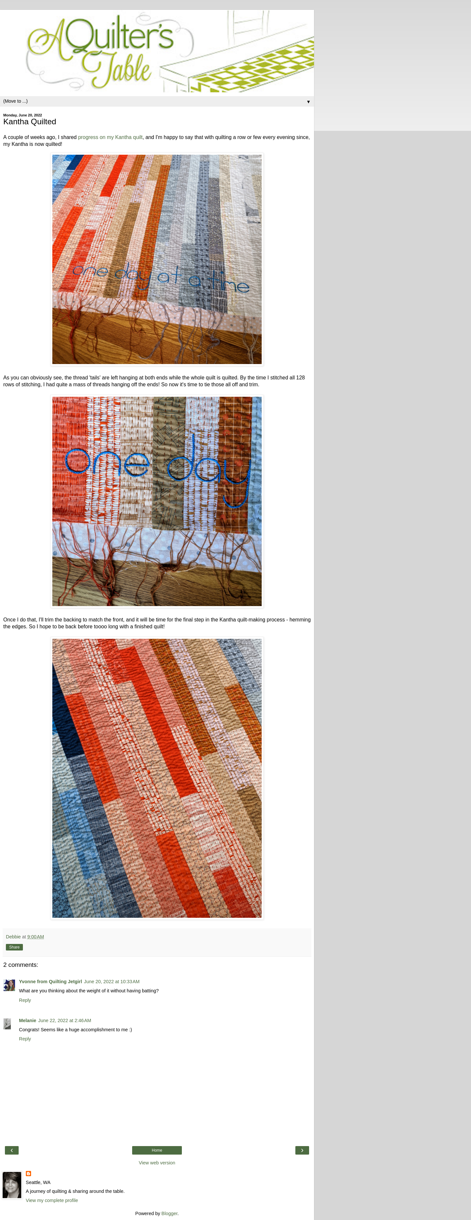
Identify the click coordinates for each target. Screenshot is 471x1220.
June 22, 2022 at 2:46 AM (64, 1020)
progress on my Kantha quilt (110, 137)
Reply (25, 1000)
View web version (157, 1162)
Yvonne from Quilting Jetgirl (50, 981)
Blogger (170, 1213)
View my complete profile (52, 1200)
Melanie (27, 1020)
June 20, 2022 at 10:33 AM (112, 981)
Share (14, 947)
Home (157, 1150)
